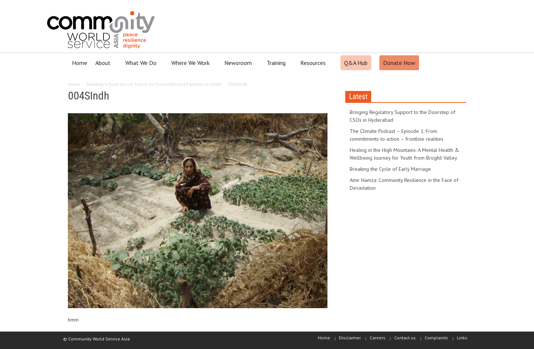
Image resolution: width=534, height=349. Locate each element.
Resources (314, 66)
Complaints (436, 337)
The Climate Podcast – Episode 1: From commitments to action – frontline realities (397, 135)
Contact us (405, 337)
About (104, 66)
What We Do (142, 66)
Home (79, 62)
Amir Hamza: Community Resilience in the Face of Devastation (404, 184)
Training (277, 66)
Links (462, 337)
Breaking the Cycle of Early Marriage (390, 169)
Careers (377, 337)
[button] (458, 62)
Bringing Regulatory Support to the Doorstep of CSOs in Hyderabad (402, 116)
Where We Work (191, 66)
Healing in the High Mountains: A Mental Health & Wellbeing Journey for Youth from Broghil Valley (404, 154)
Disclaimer (350, 337)
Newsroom (239, 66)
